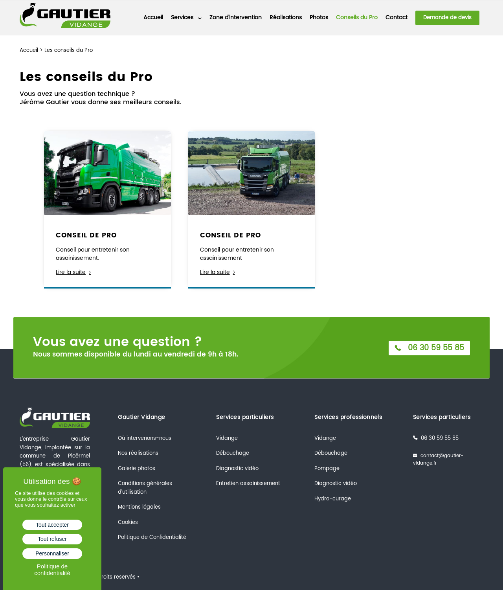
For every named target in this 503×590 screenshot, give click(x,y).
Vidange (227, 438)
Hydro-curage (332, 499)
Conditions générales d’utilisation (145, 488)
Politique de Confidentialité (152, 537)
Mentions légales (139, 507)
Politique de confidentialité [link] (52, 569)
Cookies (128, 522)
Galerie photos (136, 469)
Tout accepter (52, 525)
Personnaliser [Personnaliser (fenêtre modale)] (52, 553)
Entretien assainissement (248, 484)
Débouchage (232, 453)
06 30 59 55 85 (428, 348)
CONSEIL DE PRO (86, 235)
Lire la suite (75, 272)
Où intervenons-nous (144, 438)
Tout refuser (52, 539)
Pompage (327, 469)
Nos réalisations (138, 453)
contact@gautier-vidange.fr (438, 459)
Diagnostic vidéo (237, 469)
